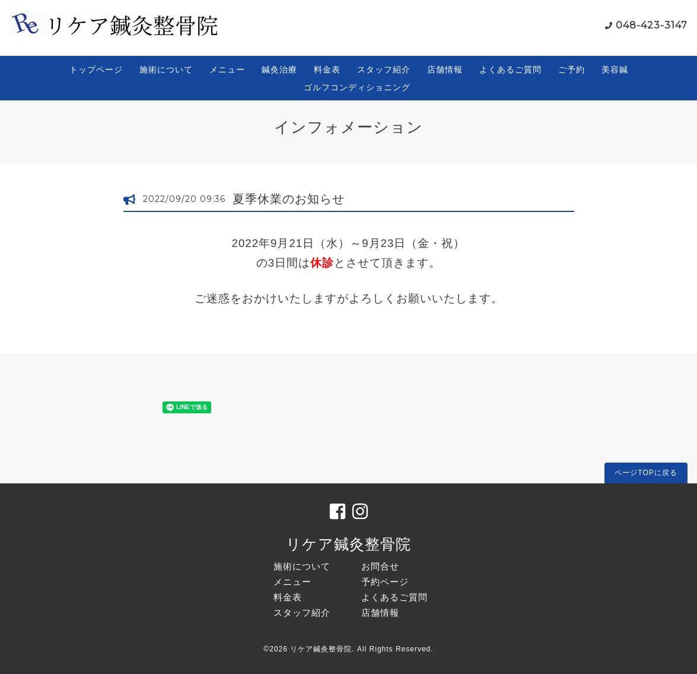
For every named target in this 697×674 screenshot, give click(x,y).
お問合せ (380, 566)
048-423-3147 (652, 25)
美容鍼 (614, 69)
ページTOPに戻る (646, 473)
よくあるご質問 (510, 69)
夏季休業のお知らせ (289, 198)
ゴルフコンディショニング (357, 87)
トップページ (96, 69)
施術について (166, 69)
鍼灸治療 (279, 69)
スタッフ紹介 (383, 69)
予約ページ (385, 582)
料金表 (327, 69)
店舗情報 (445, 69)
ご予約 (571, 69)
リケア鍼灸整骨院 (348, 544)
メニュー (227, 69)
